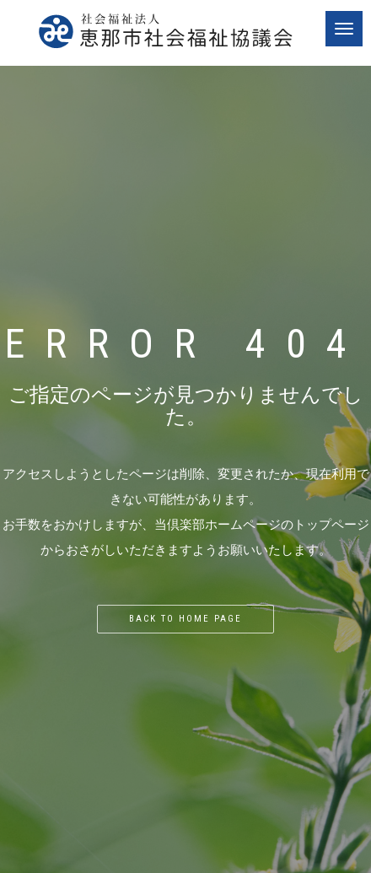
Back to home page (185, 618)
